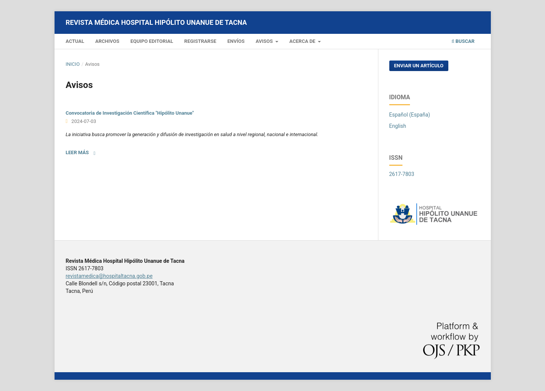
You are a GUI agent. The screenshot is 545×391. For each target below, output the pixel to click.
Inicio (73, 64)
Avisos (265, 41)
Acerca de (302, 41)
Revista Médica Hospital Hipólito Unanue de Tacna (156, 22)
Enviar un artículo (419, 65)
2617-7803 (401, 174)
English (397, 126)
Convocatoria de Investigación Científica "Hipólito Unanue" (130, 113)
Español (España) (409, 115)
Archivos (107, 41)
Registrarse (200, 41)
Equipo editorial (152, 41)
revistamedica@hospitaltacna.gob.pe (109, 276)
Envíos (236, 41)
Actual (75, 41)
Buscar (463, 41)
